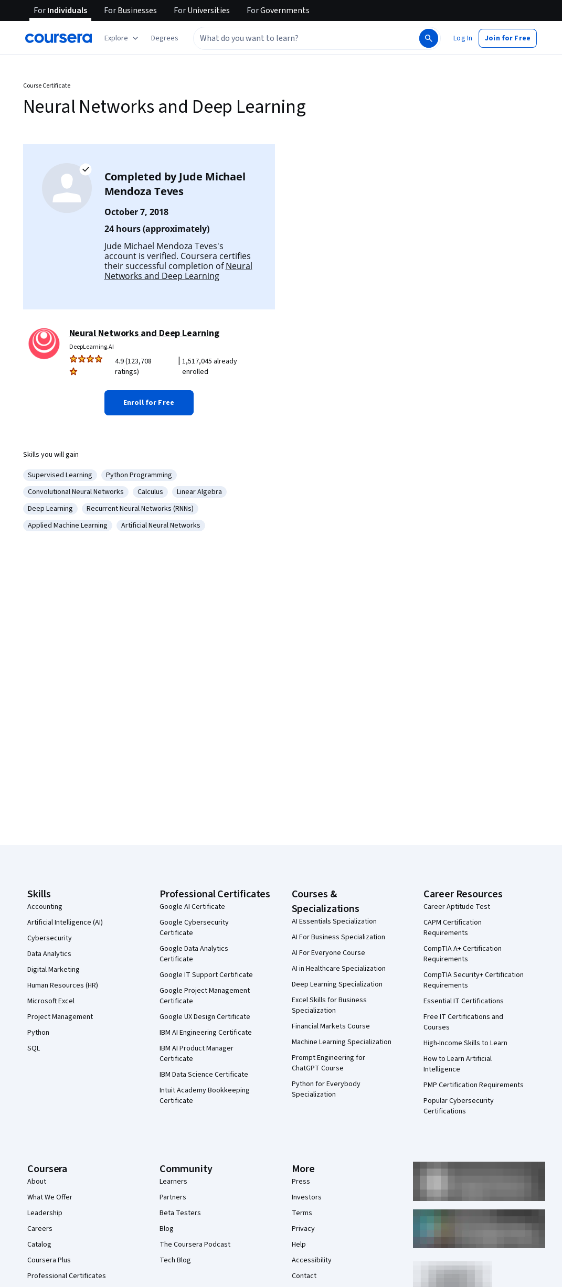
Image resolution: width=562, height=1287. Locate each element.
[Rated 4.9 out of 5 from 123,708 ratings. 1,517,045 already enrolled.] (187, 366)
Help (299, 1244)
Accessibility (312, 1260)
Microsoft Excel (51, 1001)
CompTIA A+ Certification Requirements (462, 953)
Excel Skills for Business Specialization (329, 1005)
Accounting (44, 907)
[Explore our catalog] (122, 38)
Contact (304, 1276)
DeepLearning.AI (91, 346)
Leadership (44, 1213)
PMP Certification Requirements (473, 1085)
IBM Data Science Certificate (204, 1074)
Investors (307, 1197)
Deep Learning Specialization (337, 984)
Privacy (303, 1229)
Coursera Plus (49, 1260)
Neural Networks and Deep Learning (178, 271)
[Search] (428, 38)
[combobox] (305, 38)
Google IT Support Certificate (206, 975)
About (36, 1181)
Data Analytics (49, 954)
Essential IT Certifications (463, 1001)
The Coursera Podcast (195, 1244)
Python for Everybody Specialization (326, 1089)
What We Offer (49, 1197)
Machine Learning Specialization (341, 1042)
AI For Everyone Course (328, 953)
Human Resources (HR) (62, 985)
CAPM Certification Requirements (452, 927)
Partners (173, 1197)
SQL (33, 1048)
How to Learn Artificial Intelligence (457, 1064)
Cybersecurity (49, 938)
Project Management (60, 1017)
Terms (302, 1213)
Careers (39, 1229)
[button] (165, 38)
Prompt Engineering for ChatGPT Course (328, 1063)
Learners (173, 1181)
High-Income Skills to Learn (465, 1043)
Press (301, 1181)
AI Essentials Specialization (334, 921)
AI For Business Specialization (338, 937)
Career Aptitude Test (456, 907)
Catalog (39, 1244)
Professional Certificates (66, 1276)
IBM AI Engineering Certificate (206, 1032)
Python (38, 1032)
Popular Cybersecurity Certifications (458, 1106)
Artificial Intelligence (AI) (65, 922)
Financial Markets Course (331, 1026)
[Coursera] (58, 38)
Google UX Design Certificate (205, 1017)
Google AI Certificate (192, 907)
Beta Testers (180, 1213)
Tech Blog (175, 1260)
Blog (167, 1229)
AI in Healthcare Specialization (339, 968)
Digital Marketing (53, 969)
